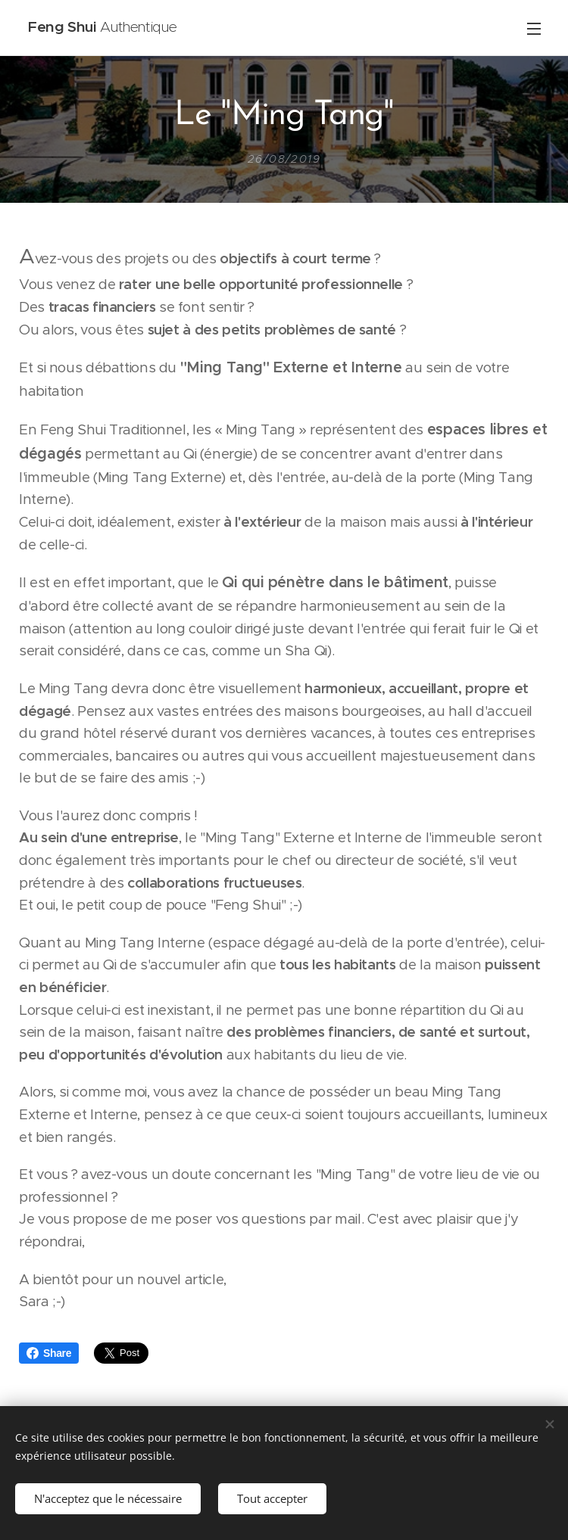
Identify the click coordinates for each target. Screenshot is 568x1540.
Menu (534, 29)
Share (49, 1353)
